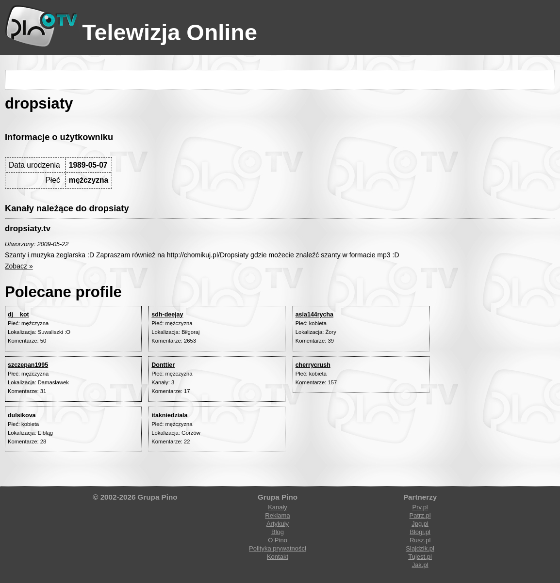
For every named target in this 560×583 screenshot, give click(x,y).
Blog (277, 532)
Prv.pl (420, 507)
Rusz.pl (420, 540)
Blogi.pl (420, 532)
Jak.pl (420, 564)
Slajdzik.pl (420, 548)
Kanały (277, 507)
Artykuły (277, 523)
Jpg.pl (420, 523)
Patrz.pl (420, 515)
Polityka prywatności (277, 548)
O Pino (277, 540)
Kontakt (277, 556)
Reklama (277, 515)
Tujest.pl (420, 556)
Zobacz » (19, 266)
